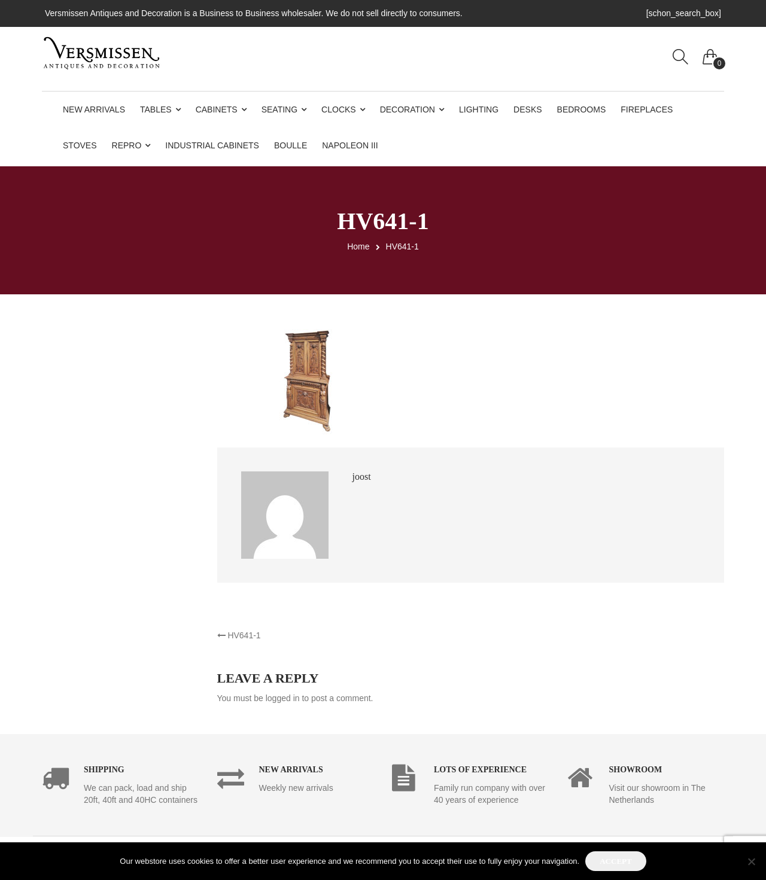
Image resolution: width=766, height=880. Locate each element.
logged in (283, 698)
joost (361, 476)
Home (358, 246)
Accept (615, 861)
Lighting (478, 109)
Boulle (290, 145)
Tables (156, 109)
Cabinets (217, 109)
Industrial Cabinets (212, 145)
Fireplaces (647, 109)
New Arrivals (94, 109)
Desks (527, 109)
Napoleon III (350, 145)
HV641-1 (239, 635)
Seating (279, 109)
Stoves (80, 145)
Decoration (407, 109)
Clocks (338, 109)
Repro (127, 145)
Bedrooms (581, 109)
